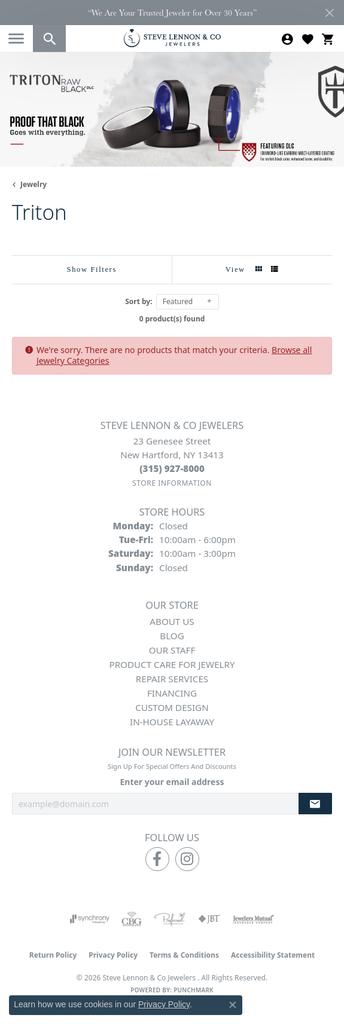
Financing (172, 693)
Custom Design (171, 707)
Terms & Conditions (184, 955)
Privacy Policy (113, 955)
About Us (172, 621)
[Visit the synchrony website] (89, 919)
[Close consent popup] (232, 1004)
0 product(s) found (172, 319)
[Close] (329, 12)
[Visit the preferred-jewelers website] (170, 919)
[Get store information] (172, 483)
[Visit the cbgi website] (131, 919)
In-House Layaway (172, 722)
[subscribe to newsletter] (315, 804)
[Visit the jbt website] (209, 919)
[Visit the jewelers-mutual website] (253, 919)
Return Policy (53, 955)
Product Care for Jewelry (172, 664)
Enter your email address (172, 781)
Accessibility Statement (273, 955)
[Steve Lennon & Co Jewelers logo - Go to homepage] (172, 38)
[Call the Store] (172, 468)
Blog (172, 636)
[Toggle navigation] (16, 38)
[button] (49, 38)
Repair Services (172, 679)
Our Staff (172, 650)
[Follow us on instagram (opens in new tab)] (187, 859)
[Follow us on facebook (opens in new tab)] (157, 859)
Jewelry (33, 184)
